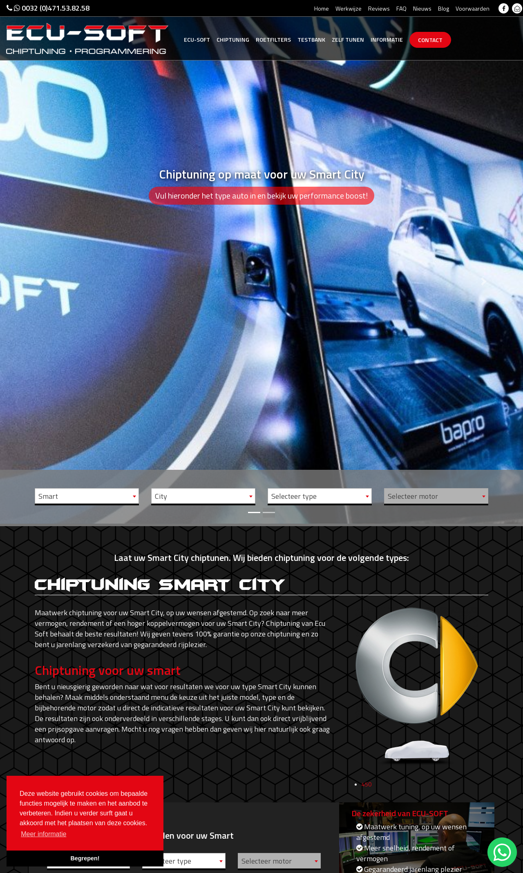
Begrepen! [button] (84, 858)
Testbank (311, 39)
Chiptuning (233, 39)
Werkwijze (348, 8)
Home (321, 8)
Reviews (379, 8)
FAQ (401, 8)
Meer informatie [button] (43, 834)
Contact (430, 40)
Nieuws (422, 8)
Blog (443, 8)
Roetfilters (273, 39)
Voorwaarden (472, 8)
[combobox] (87, 496)
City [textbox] (161, 496)
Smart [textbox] (48, 496)
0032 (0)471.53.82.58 (48, 7)
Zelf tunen (348, 39)
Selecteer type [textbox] (294, 496)
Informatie (387, 39)
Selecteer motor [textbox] (413, 496)
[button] (39, 262)
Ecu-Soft (197, 39)
